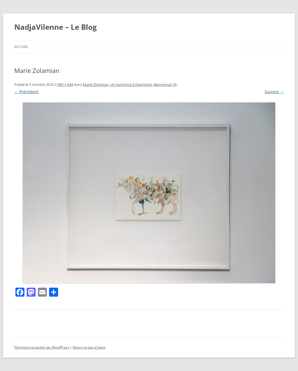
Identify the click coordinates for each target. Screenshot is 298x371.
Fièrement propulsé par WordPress (41, 347)
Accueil (21, 46)
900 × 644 (65, 84)
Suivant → (274, 91)
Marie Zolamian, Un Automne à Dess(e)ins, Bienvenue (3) (129, 84)
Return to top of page (89, 347)
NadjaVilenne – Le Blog (55, 27)
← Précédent (26, 91)
